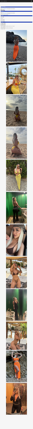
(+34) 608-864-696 (5, 8)
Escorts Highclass (4, 1)
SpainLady (3, 7)
